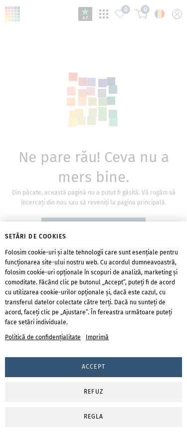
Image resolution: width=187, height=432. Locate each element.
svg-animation (93, 100)
